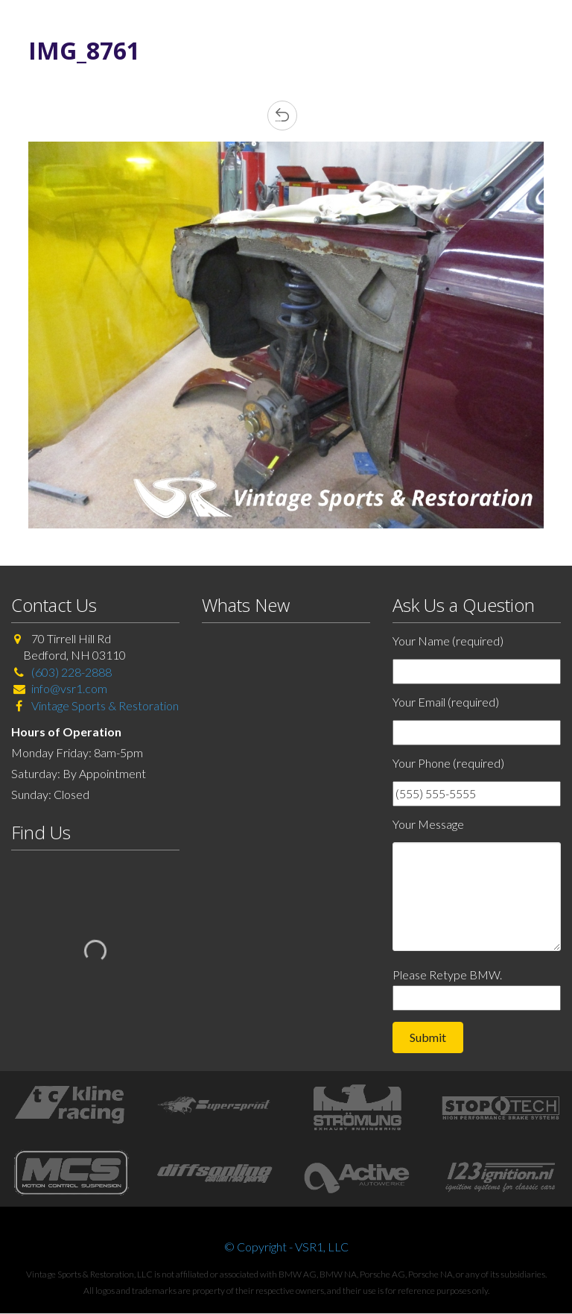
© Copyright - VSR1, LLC (286, 1246)
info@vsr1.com (69, 688)
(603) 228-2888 (71, 672)
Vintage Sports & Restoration (104, 705)
